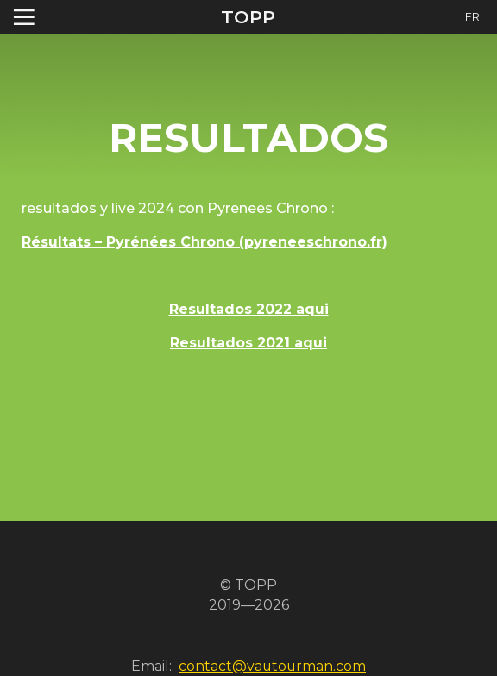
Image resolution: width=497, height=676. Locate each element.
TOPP (248, 17)
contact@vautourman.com (272, 666)
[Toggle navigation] (24, 17)
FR (472, 16)
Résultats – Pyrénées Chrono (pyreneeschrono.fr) (204, 242)
